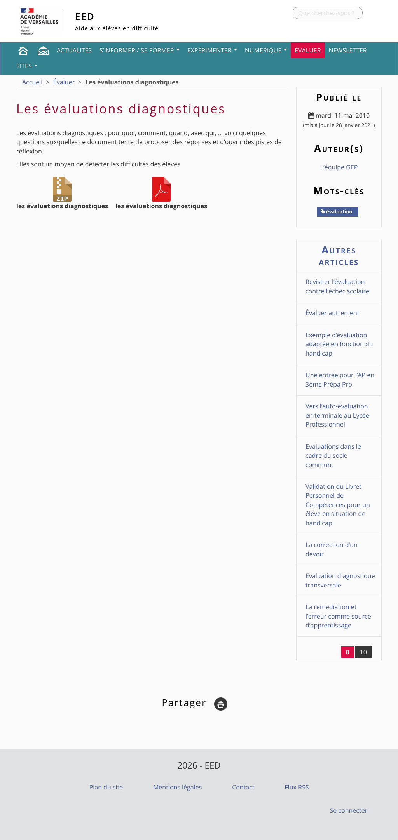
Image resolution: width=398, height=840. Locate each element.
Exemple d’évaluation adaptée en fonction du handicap (339, 344)
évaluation (337, 211)
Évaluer (308, 50)
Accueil (32, 82)
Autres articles (339, 255)
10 (363, 652)
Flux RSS (297, 787)
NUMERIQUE (266, 50)
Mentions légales (177, 787)
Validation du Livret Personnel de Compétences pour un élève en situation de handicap (337, 504)
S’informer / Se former (140, 50)
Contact (243, 787)
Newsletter (348, 50)
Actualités (74, 50)
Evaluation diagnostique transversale (340, 580)
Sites (26, 66)
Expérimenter (212, 50)
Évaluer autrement (332, 312)
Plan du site (106, 787)
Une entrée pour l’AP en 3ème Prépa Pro (339, 379)
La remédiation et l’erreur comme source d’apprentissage (338, 616)
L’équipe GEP (339, 167)
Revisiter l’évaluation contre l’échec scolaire (337, 286)
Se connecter (349, 810)
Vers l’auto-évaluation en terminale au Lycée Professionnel (337, 415)
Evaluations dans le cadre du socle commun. (333, 455)
